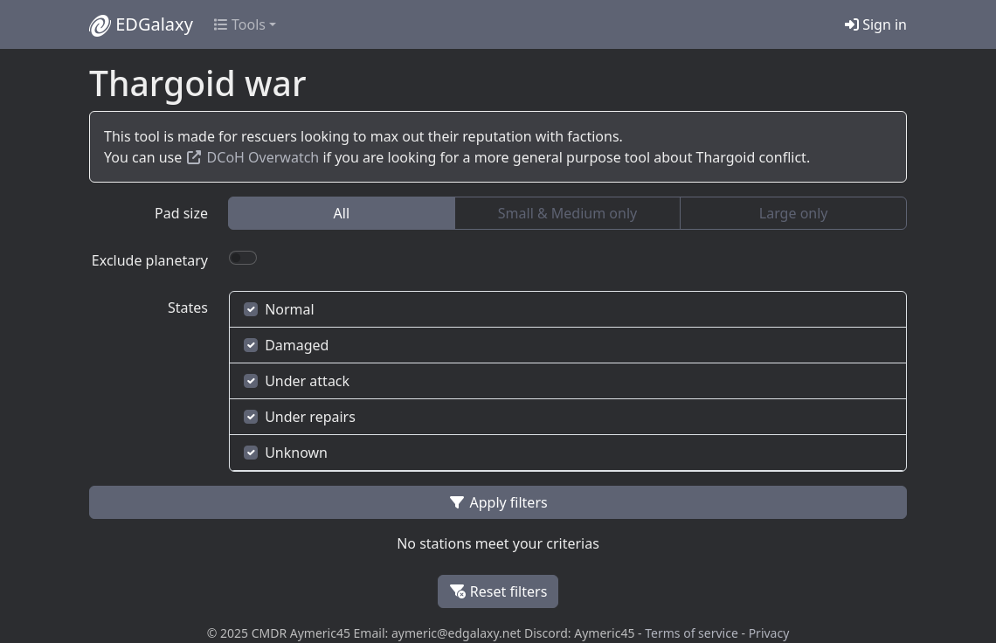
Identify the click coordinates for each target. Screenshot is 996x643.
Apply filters (497, 502)
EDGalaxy (141, 24)
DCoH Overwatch (252, 157)
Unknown (286, 452)
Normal (279, 309)
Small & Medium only (567, 213)
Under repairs (300, 416)
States (188, 307)
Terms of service (691, 633)
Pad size (181, 213)
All (341, 213)
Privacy (769, 633)
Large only (793, 213)
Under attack (296, 381)
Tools (240, 24)
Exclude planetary (150, 260)
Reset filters (498, 591)
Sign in (876, 24)
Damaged (286, 345)
